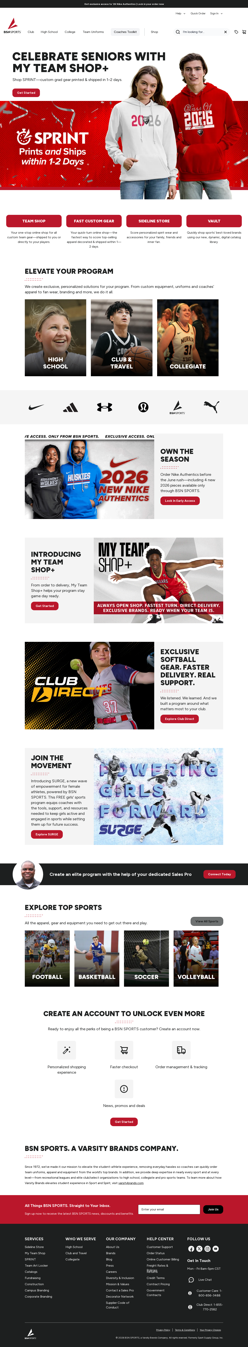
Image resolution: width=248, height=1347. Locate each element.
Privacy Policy (163, 1330)
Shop (154, 32)
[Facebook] (191, 1249)
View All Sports (206, 921)
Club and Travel (76, 1253)
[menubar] (199, 11)
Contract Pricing (158, 1284)
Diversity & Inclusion (120, 1278)
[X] (199, 1249)
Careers (111, 1272)
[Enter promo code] (236, 32)
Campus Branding (37, 1290)
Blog (109, 1259)
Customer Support (160, 1247)
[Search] (200, 32)
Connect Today (219, 874)
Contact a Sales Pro (120, 1290)
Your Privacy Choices (210, 1330)
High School (49, 32)
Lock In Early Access (180, 501)
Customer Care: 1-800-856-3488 (209, 1293)
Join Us (213, 1209)
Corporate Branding (38, 1296)
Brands (110, 1253)
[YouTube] (216, 1249)
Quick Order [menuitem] (198, 13)
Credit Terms (156, 1278)
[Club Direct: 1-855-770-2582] (190, 1307)
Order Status (156, 1253)
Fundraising (32, 1278)
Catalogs (31, 1272)
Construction (34, 1284)
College (70, 32)
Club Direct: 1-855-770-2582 (209, 1307)
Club (31, 32)
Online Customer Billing (163, 1259)
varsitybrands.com (131, 1183)
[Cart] (244, 32)
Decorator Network (119, 1296)
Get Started (26, 93)
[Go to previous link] (37, 4)
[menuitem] (181, 11)
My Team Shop (35, 1253)
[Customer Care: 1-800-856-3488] (190, 1293)
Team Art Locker (36, 1265)
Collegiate (72, 1259)
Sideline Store (34, 1247)
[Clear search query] (225, 32)
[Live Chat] (191, 1280)
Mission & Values (117, 1284)
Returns (152, 1272)
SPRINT (30, 1259)
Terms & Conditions (185, 1330)
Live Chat (205, 1280)
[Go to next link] (211, 4)
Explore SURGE (47, 834)
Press (110, 1265)
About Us (112, 1247)
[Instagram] (207, 1249)
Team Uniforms (93, 32)
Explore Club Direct (179, 719)
